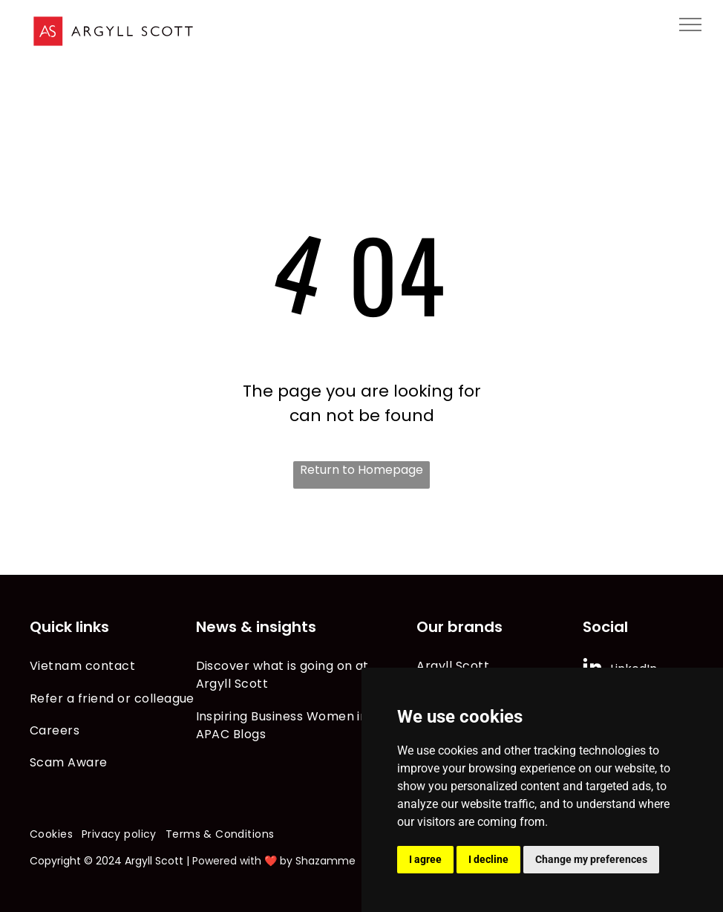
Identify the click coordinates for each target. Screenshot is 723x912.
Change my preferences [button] (591, 859)
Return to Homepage (361, 469)
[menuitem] (113, 666)
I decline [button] (488, 859)
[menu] (690, 24)
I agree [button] (425, 859)
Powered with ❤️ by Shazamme (274, 860)
